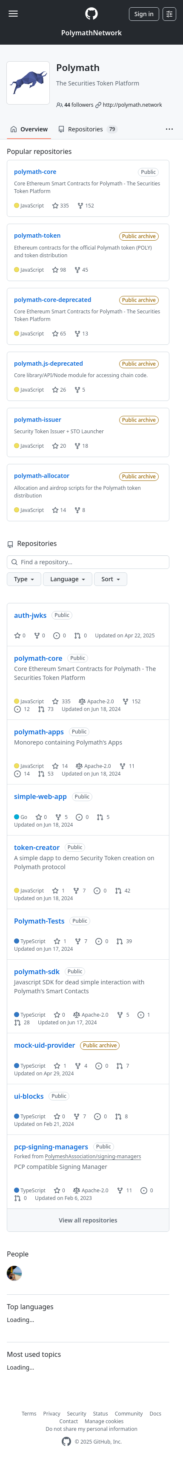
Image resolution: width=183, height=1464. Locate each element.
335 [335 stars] (61, 701)
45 (81, 269)
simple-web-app (40, 796)
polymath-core (38, 658)
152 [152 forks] (131, 701)
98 (59, 269)
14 (59, 510)
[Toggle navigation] (13, 13)
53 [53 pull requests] (46, 773)
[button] (169, 129)
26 (59, 389)
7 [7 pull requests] (122, 1065)
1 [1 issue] (143, 1014)
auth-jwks (30, 615)
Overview (29, 129)
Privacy (51, 1413)
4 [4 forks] (80, 1065)
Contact (69, 1421)
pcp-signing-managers (51, 1146)
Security (76, 1413)
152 (85, 205)
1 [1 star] (58, 890)
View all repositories (88, 1220)
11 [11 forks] (127, 766)
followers (78, 104)
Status (100, 1413)
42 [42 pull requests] (123, 890)
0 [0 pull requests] (80, 635)
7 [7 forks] (79, 890)
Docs (155, 1413)
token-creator (37, 847)
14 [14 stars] (60, 766)
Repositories (88, 129)
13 (81, 333)
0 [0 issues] (59, 635)
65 (59, 333)
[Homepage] (91, 14)
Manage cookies (104, 1421)
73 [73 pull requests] (46, 709)
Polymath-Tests (39, 921)
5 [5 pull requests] (103, 817)
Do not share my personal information (91, 1429)
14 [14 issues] (22, 773)
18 (81, 445)
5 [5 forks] (61, 817)
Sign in (144, 14)
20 (59, 445)
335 (60, 205)
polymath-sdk (37, 971)
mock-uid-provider (44, 1045)
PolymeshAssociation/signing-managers (93, 1156)
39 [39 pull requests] (124, 941)
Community (129, 1413)
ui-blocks (29, 1096)
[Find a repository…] (88, 562)
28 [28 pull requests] (22, 1022)
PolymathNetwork (91, 32)
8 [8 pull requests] (121, 1116)
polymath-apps (39, 731)
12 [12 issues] (22, 709)
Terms (29, 1413)
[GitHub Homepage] (66, 1441)
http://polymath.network (132, 104)
